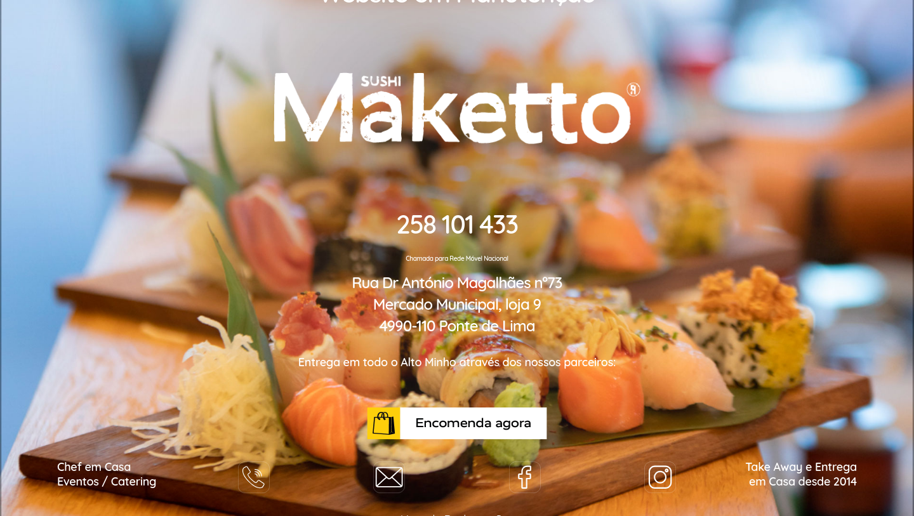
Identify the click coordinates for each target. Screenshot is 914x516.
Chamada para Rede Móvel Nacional (457, 259)
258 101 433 (456, 224)
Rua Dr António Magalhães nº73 (457, 282)
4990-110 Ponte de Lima (456, 325)
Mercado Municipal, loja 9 (457, 304)
